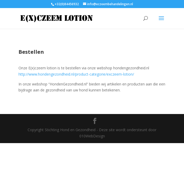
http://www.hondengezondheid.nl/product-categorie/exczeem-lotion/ (76, 74)
